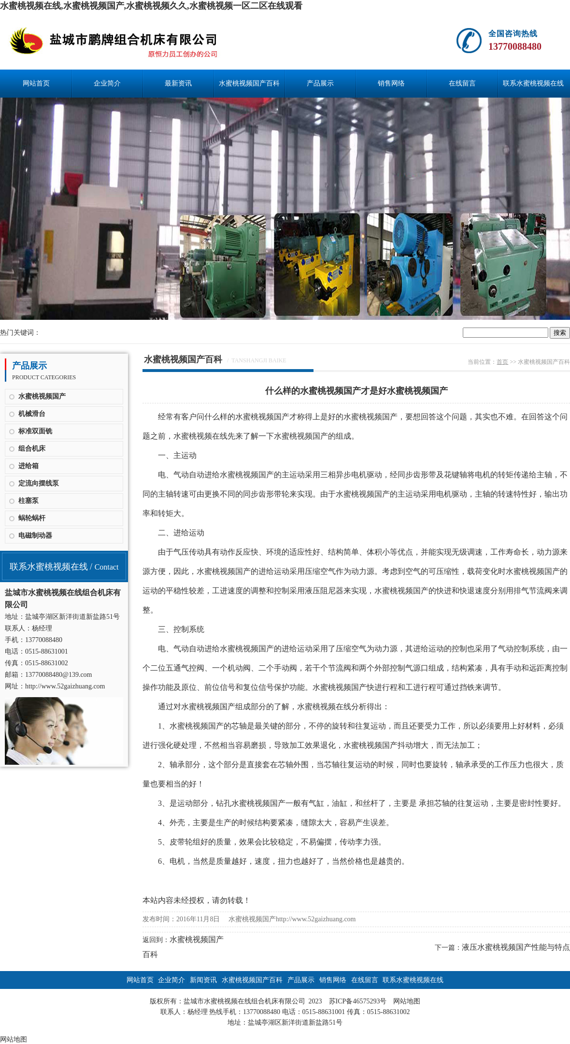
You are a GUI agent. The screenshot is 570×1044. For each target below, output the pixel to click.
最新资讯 (178, 83)
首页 (502, 361)
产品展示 (320, 83)
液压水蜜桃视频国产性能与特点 (516, 947)
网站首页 (36, 83)
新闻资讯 (203, 980)
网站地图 (406, 1001)
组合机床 (31, 448)
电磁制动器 (35, 535)
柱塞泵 (28, 500)
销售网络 (391, 83)
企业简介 (107, 83)
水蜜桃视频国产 (42, 396)
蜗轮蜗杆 (31, 518)
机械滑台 (31, 413)
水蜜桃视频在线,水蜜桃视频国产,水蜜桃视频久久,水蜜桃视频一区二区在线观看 (151, 6)
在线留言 (462, 83)
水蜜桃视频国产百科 (249, 83)
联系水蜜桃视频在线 (533, 83)
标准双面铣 (35, 431)
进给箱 (28, 466)
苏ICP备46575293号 (358, 1001)
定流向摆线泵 (38, 483)
